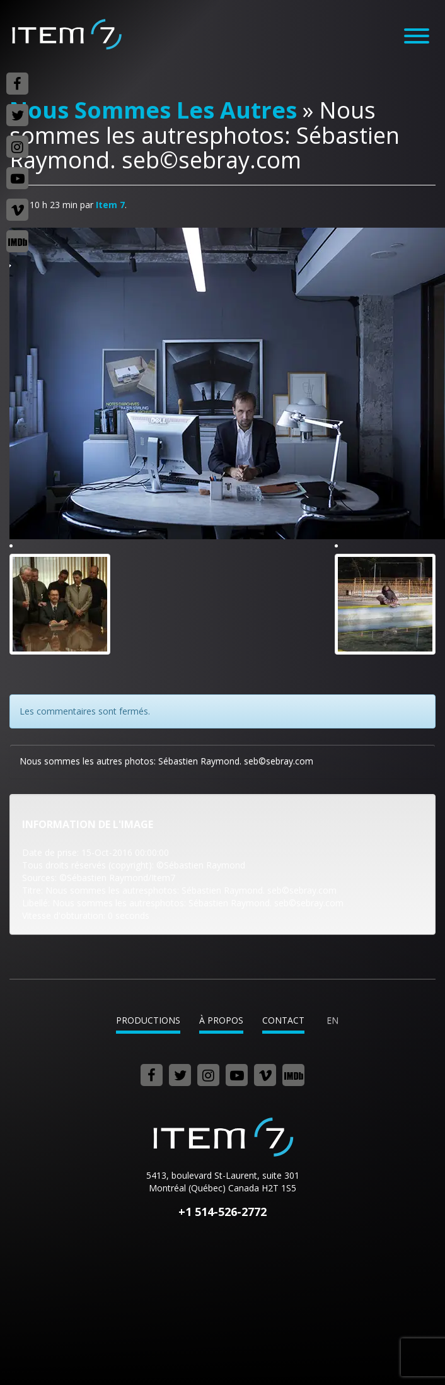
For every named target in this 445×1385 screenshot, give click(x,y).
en (332, 1020)
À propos (221, 1020)
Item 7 (66, 34)
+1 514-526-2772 (222, 1211)
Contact (283, 1020)
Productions (148, 1020)
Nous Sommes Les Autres (153, 110)
